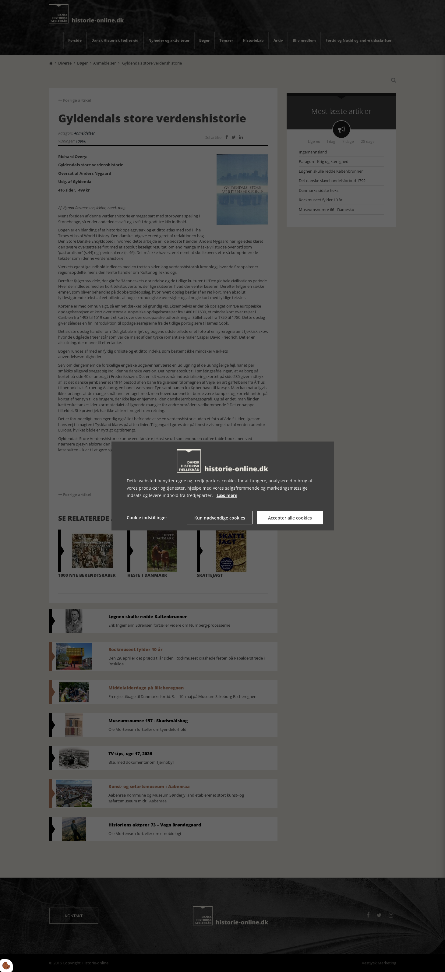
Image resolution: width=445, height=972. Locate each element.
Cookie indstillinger (147, 517)
